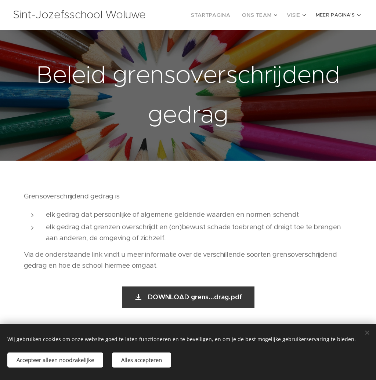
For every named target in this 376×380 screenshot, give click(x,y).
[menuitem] (218, 15)
